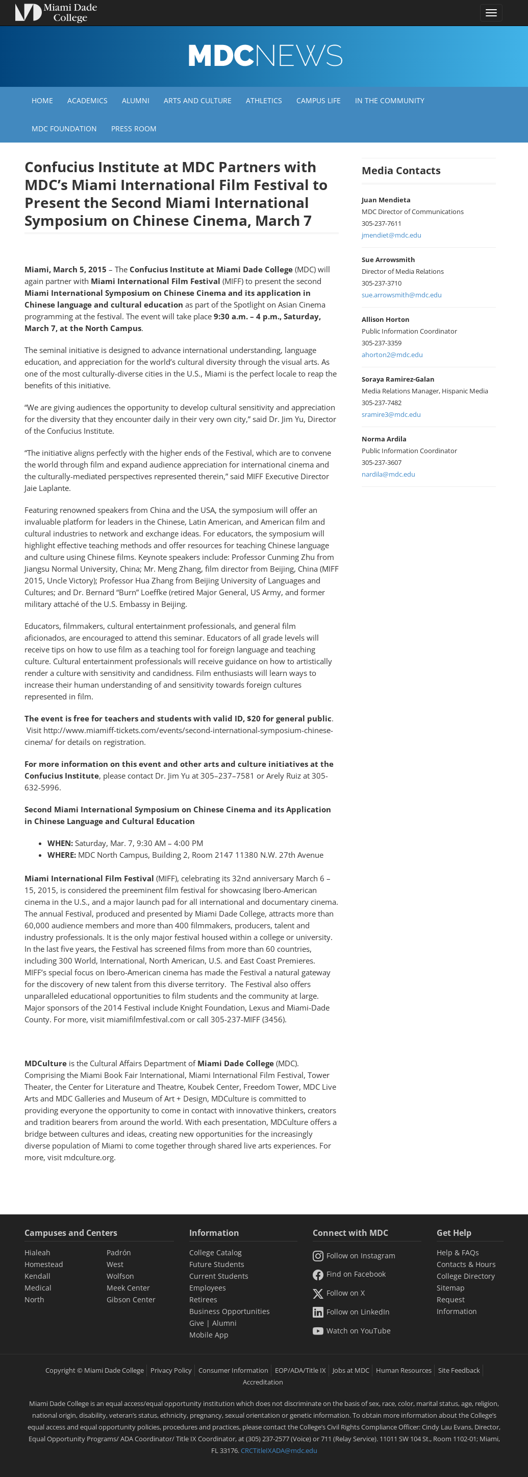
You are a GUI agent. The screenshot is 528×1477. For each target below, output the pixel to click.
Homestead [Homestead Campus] (43, 1264)
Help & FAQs (458, 1252)
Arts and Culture (198, 100)
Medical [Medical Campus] (38, 1288)
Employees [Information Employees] (207, 1288)
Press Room (134, 128)
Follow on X (338, 1293)
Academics (87, 100)
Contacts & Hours (466, 1264)
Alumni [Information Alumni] (224, 1323)
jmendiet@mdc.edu (391, 235)
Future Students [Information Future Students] (216, 1264)
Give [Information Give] (196, 1323)
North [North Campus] (34, 1299)
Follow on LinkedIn (351, 1312)
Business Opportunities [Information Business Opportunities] (229, 1311)
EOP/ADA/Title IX (300, 1370)
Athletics (264, 100)
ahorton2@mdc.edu (392, 354)
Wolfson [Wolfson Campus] (120, 1276)
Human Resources (404, 1370)
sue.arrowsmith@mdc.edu (402, 294)
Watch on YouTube (351, 1330)
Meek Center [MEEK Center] (128, 1288)
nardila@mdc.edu (388, 474)
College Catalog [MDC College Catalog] (215, 1252)
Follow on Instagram (354, 1255)
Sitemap (451, 1288)
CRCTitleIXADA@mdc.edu (279, 1450)
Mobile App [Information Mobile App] (209, 1335)
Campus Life (318, 100)
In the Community (389, 100)
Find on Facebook (349, 1274)
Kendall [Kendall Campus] (37, 1276)
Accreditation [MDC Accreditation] (263, 1382)
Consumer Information (233, 1370)
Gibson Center (131, 1299)
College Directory (466, 1276)
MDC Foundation (64, 128)
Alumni (135, 100)
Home (42, 100)
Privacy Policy (171, 1370)
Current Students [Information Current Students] (218, 1276)
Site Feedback (459, 1370)
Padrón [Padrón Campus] (119, 1252)
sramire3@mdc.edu (391, 414)
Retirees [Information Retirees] (203, 1299)
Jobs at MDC (351, 1370)
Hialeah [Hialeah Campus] (37, 1252)
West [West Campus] (115, 1264)
